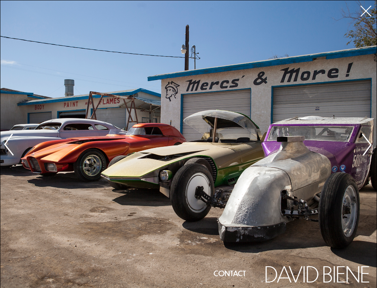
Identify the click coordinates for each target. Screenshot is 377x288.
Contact (230, 273)
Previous (9, 144)
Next (367, 144)
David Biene (317, 273)
